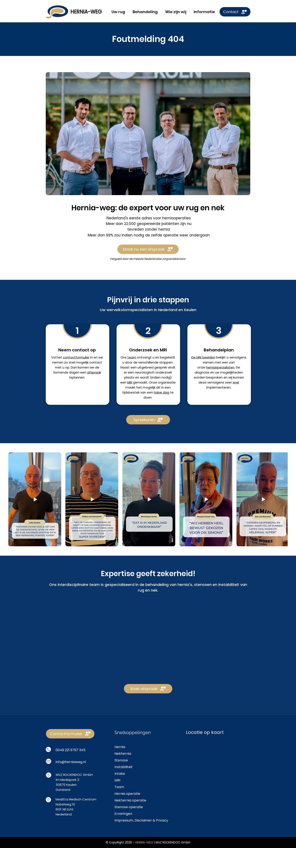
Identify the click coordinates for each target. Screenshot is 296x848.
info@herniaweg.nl (71, 762)
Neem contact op (77, 350)
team (131, 357)
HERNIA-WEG (86, 11)
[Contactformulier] (70, 733)
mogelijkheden (231, 372)
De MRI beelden (203, 357)
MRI (129, 382)
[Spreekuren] (148, 419)
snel (236, 382)
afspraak (94, 372)
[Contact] (235, 11)
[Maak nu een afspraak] (148, 249)
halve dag (161, 392)
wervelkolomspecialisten (130, 309)
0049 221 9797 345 (70, 750)
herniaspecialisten (220, 367)
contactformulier (76, 357)
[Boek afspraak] (148, 688)
